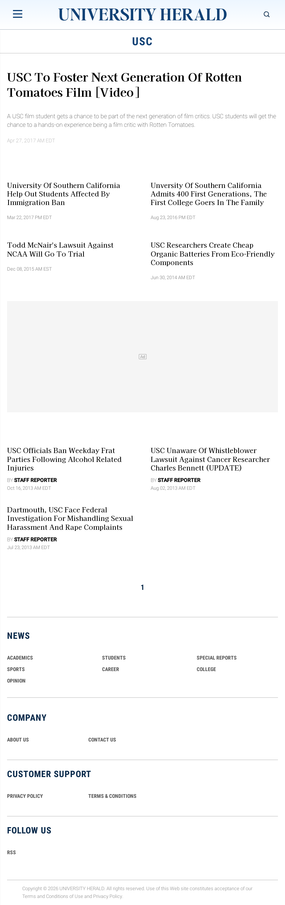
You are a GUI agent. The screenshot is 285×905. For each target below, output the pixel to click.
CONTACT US (102, 740)
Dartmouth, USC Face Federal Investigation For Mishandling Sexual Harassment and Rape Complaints (70, 518)
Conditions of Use (64, 896)
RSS (11, 852)
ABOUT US (18, 740)
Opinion (16, 681)
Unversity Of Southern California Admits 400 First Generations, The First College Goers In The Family (209, 193)
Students (114, 658)
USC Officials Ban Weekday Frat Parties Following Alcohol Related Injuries (64, 458)
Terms (29, 896)
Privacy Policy (107, 896)
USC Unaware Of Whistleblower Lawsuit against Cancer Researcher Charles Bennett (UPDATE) (210, 458)
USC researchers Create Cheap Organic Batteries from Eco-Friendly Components (213, 253)
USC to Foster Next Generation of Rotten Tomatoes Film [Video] (124, 84)
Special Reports (217, 658)
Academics (20, 658)
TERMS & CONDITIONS (112, 796)
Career (110, 669)
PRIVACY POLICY (25, 796)
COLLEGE (206, 669)
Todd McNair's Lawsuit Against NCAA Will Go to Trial (60, 249)
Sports (16, 669)
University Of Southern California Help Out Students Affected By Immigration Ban (63, 193)
